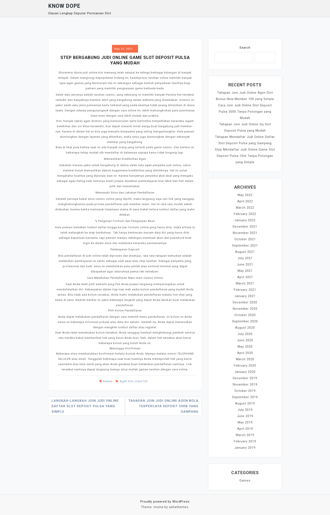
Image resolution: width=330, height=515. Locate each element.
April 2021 (245, 277)
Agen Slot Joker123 (134, 381)
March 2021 (245, 283)
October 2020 (245, 315)
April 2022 (245, 201)
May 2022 (245, 195)
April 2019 (245, 429)
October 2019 (245, 391)
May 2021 (245, 271)
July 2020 (245, 334)
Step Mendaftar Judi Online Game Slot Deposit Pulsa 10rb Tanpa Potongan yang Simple (245, 156)
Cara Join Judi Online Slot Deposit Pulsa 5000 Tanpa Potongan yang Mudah (245, 111)
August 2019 (245, 403)
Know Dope (64, 6)
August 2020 (245, 328)
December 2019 (245, 378)
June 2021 (245, 264)
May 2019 (245, 422)
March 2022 (245, 207)
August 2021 (245, 252)
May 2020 (245, 346)
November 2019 (245, 384)
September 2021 (245, 245)
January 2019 (244, 448)
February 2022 (245, 214)
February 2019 (245, 441)
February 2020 (245, 365)
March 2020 (245, 359)
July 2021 (245, 258)
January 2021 (244, 296)
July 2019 (245, 410)
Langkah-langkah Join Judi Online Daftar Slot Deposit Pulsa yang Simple (85, 406)
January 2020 (244, 372)
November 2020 (245, 309)
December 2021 (245, 226)
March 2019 (245, 435)
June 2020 (245, 340)
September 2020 (245, 321)
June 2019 (245, 416)
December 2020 (245, 302)
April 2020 (245, 353)
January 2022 (244, 220)
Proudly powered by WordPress (165, 501)
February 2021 (245, 290)
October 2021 (245, 239)
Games (107, 381)
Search (245, 47)
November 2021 (245, 233)
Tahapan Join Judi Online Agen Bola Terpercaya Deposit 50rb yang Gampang (163, 406)
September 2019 (245, 397)
